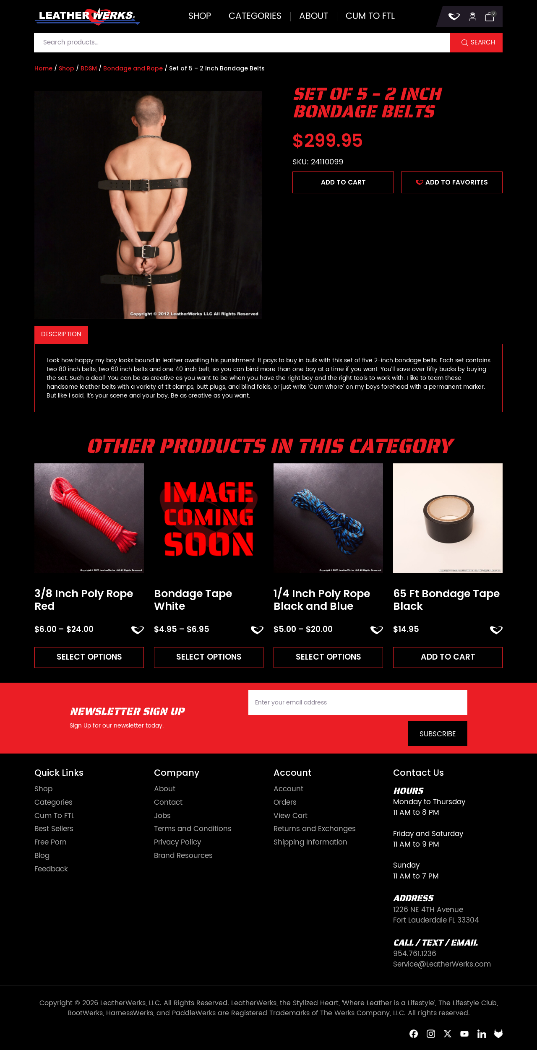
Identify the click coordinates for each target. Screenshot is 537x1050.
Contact (168, 803)
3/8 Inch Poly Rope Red (83, 600)
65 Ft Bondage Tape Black (446, 600)
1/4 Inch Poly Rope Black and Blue (322, 600)
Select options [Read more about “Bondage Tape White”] (209, 657)
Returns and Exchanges (315, 829)
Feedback (51, 869)
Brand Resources (183, 856)
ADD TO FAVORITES (452, 182)
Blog (42, 856)
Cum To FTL (54, 816)
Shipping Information (310, 842)
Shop (199, 16)
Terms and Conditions (193, 829)
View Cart (291, 816)
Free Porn (50, 842)
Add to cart (343, 182)
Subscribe (438, 734)
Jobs (162, 816)
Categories (255, 16)
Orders (285, 803)
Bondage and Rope (133, 68)
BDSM (89, 68)
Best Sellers (53, 829)
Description (61, 334)
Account (288, 789)
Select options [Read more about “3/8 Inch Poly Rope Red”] (89, 657)
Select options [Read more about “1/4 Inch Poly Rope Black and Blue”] (328, 657)
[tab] (61, 335)
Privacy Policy (177, 842)
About (313, 16)
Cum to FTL (370, 16)
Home (43, 68)
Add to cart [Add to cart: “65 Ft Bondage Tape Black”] (448, 657)
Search (483, 42)
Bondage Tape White (193, 600)
